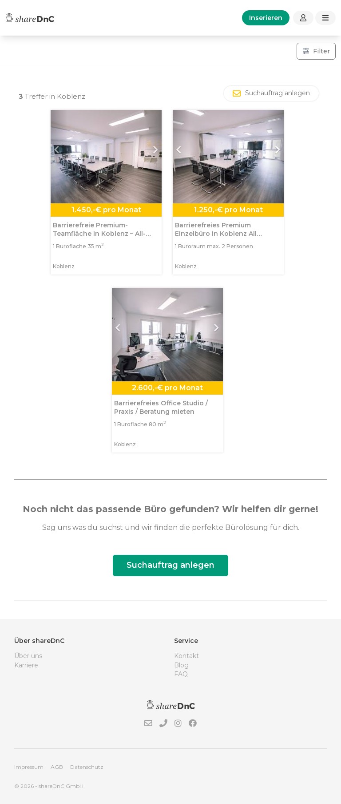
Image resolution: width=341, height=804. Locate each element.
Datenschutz (86, 767)
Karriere (26, 665)
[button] (59, 156)
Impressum (29, 767)
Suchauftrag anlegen (170, 565)
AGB (57, 767)
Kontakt (186, 656)
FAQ (181, 674)
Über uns (28, 656)
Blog (181, 665)
